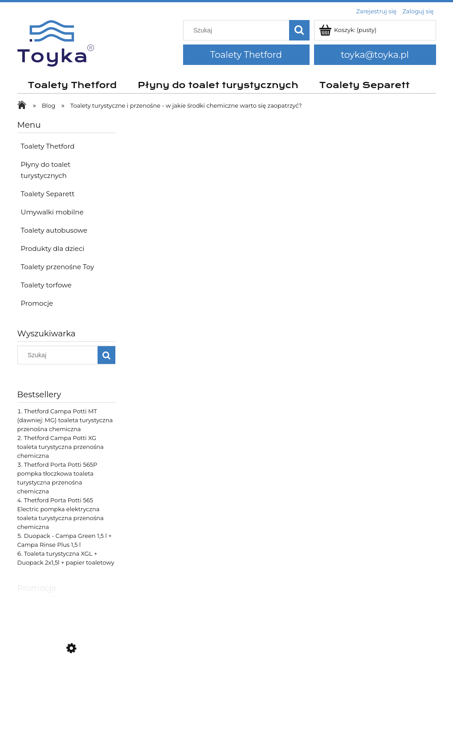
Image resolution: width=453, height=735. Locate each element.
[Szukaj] (299, 30)
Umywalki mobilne (52, 212)
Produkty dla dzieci (53, 248)
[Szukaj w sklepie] (238, 30)
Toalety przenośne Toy (57, 266)
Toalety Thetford (246, 54)
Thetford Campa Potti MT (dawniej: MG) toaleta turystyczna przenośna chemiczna (65, 420)
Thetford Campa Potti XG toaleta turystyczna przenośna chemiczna (60, 446)
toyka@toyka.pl (375, 54)
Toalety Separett (48, 194)
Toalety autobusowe (54, 230)
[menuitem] (72, 85)
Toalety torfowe (46, 285)
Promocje (37, 303)
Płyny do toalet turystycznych (46, 170)
